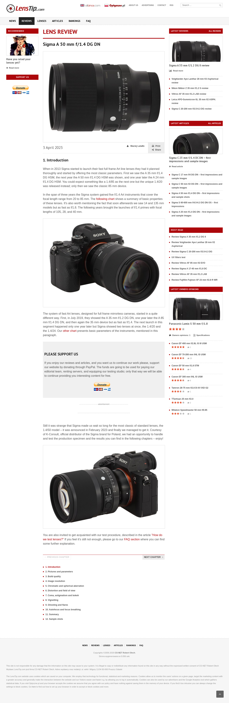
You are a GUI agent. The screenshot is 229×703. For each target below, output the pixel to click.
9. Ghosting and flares (56, 605)
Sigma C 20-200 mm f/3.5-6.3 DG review (191, 109)
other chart (69, 330)
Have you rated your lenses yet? (18, 60)
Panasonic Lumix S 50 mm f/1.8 (188, 323)
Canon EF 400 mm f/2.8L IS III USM (189, 343)
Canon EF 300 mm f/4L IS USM (187, 376)
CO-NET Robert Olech (125, 653)
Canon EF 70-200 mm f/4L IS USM (189, 354)
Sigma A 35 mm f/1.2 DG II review (189, 65)
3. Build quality (53, 576)
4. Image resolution (55, 581)
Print (156, 146)
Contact (161, 5)
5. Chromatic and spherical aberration (64, 586)
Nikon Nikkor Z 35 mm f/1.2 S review (190, 88)
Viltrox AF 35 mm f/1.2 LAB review (189, 94)
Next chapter (153, 557)
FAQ (88, 21)
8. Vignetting (51, 600)
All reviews (215, 31)
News (12, 21)
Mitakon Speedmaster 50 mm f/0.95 (189, 410)
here (34, 687)
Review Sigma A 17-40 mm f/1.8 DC (189, 268)
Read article (176, 166)
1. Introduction (52, 567)
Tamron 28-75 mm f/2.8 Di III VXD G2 (190, 388)
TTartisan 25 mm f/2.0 (182, 399)
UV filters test (178, 257)
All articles (214, 123)
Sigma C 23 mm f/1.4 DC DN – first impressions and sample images (190, 159)
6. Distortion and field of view (60, 590)
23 (189, 358)
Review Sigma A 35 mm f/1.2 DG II (189, 237)
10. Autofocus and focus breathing (63, 609)
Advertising (148, 5)
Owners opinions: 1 (179, 335)
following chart (105, 198)
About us (133, 5)
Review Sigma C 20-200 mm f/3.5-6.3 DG (192, 251)
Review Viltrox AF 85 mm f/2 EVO (188, 263)
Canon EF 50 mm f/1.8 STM (185, 365)
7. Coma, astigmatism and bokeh (62, 595)
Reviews (27, 21)
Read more (12, 68)
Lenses (41, 21)
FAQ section (132, 539)
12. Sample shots (54, 619)
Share (156, 150)
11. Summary (52, 614)
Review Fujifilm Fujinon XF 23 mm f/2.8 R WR (195, 280)
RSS (171, 5)
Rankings (74, 21)
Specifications (201, 335)
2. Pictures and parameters (59, 571)
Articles (57, 21)
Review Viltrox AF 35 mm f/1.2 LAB (189, 274)
